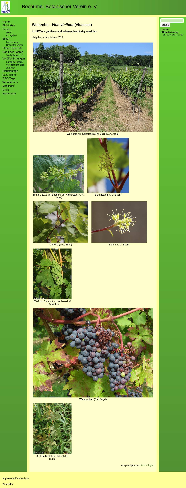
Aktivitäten (8, 25)
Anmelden (8, 484)
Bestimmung (12, 42)
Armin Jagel (146, 465)
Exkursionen (9, 74)
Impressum (9, 93)
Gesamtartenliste (14, 45)
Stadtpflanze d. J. (14, 55)
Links (5, 89)
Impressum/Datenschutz (15, 478)
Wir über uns (10, 82)
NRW (8, 32)
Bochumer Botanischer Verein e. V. (60, 6)
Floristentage (10, 70)
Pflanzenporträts (12, 48)
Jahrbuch (10, 68)
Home (6, 21)
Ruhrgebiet (11, 35)
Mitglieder (8, 85)
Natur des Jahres (12, 52)
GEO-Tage (8, 78)
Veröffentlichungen (15, 65)
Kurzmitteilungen (14, 62)
